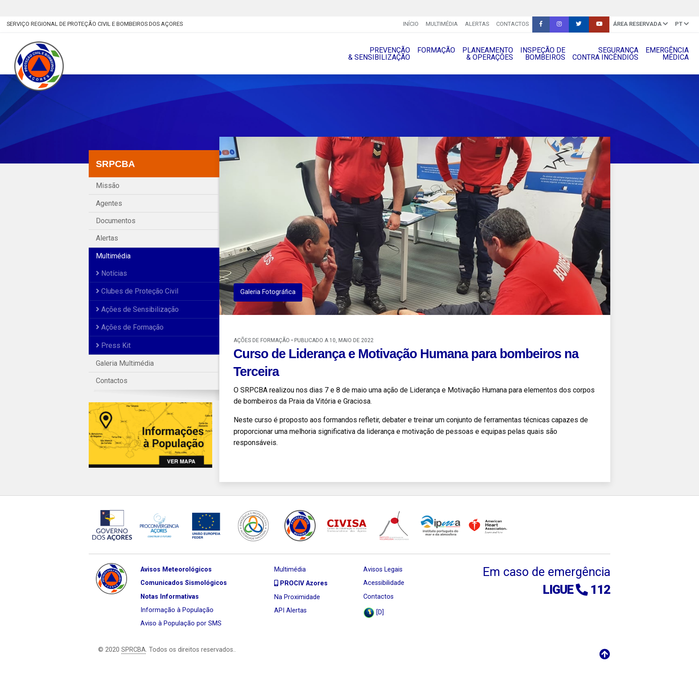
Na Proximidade (297, 597)
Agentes (109, 203)
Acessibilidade (383, 583)
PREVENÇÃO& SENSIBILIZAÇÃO (379, 53)
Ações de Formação (130, 327)
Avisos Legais (383, 569)
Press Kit (113, 345)
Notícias (111, 273)
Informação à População (177, 610)
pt (682, 23)
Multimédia (442, 23)
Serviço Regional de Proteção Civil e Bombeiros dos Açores (95, 23)
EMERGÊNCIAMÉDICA (667, 53)
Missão (107, 185)
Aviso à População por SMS (181, 623)
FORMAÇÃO (436, 50)
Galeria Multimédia (125, 363)
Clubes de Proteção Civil (137, 291)
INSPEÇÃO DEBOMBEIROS (542, 53)
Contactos (512, 23)
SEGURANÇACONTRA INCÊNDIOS (605, 53)
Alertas (477, 23)
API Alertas (290, 610)
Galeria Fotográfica (268, 292)
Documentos (116, 220)
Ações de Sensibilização (137, 309)
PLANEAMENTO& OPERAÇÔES (487, 53)
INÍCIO (411, 23)
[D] (373, 612)
